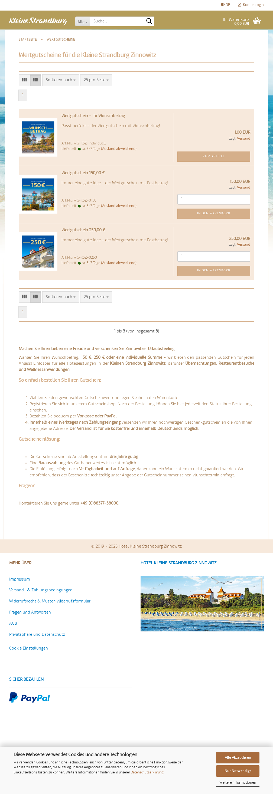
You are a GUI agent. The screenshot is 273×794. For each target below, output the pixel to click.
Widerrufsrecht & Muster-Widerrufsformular (49, 601)
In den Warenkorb (213, 213)
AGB (13, 623)
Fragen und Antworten (30, 612)
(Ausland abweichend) (118, 149)
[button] (225, 5)
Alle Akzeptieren (238, 758)
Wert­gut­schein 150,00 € (83, 173)
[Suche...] (82, 21)
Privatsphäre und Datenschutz (37, 634)
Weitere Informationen (237, 783)
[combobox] (60, 80)
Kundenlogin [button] (251, 5)
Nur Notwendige (238, 771)
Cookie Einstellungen (28, 648)
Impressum (19, 579)
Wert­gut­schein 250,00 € (83, 230)
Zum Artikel (214, 156)
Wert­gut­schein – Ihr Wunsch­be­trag (93, 116)
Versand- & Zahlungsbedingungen (41, 590)
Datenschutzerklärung (147, 772)
